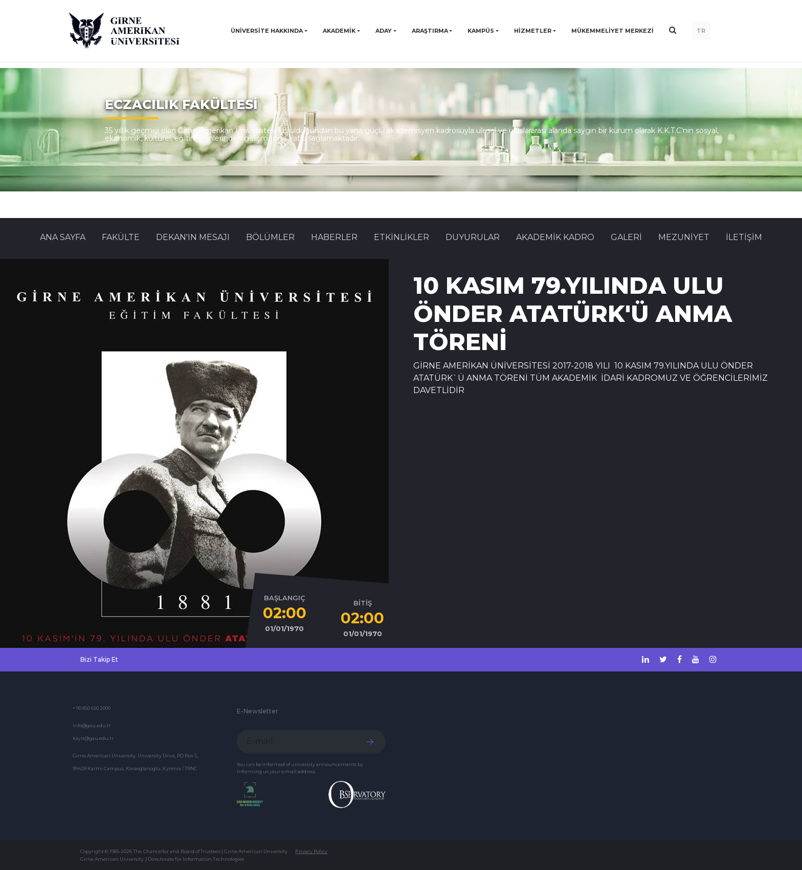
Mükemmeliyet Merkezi (612, 30)
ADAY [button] (383, 30)
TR (701, 30)
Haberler (334, 237)
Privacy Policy (311, 851)
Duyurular (472, 237)
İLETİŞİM (744, 237)
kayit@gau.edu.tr (93, 738)
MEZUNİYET (683, 237)
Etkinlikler (401, 237)
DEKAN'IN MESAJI (193, 237)
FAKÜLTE (121, 237)
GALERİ (626, 237)
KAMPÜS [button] (480, 30)
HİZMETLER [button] (532, 30)
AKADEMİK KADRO (555, 237)
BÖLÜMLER (270, 237)
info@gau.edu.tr (92, 725)
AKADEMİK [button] (339, 30)
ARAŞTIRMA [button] (430, 30)
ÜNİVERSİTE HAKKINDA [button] (267, 30)
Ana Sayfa (62, 237)
